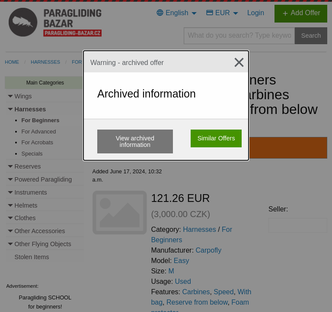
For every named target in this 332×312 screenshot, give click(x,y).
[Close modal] (235, 62)
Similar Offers (216, 138)
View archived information (135, 141)
